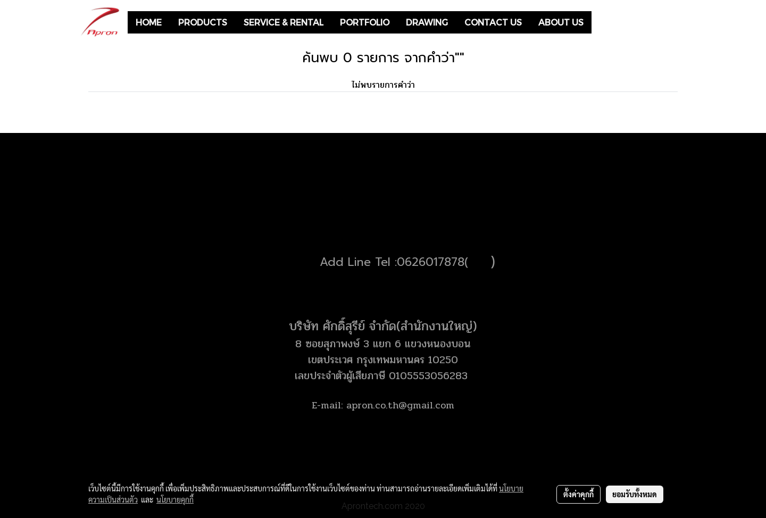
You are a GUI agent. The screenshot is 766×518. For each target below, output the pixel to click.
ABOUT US (561, 22)
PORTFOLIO (364, 22)
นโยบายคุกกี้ (175, 499)
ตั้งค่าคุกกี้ (578, 494)
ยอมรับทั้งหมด (634, 494)
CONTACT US (493, 22)
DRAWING (427, 22)
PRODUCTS (202, 22)
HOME (149, 22)
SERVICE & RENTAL (283, 22)
